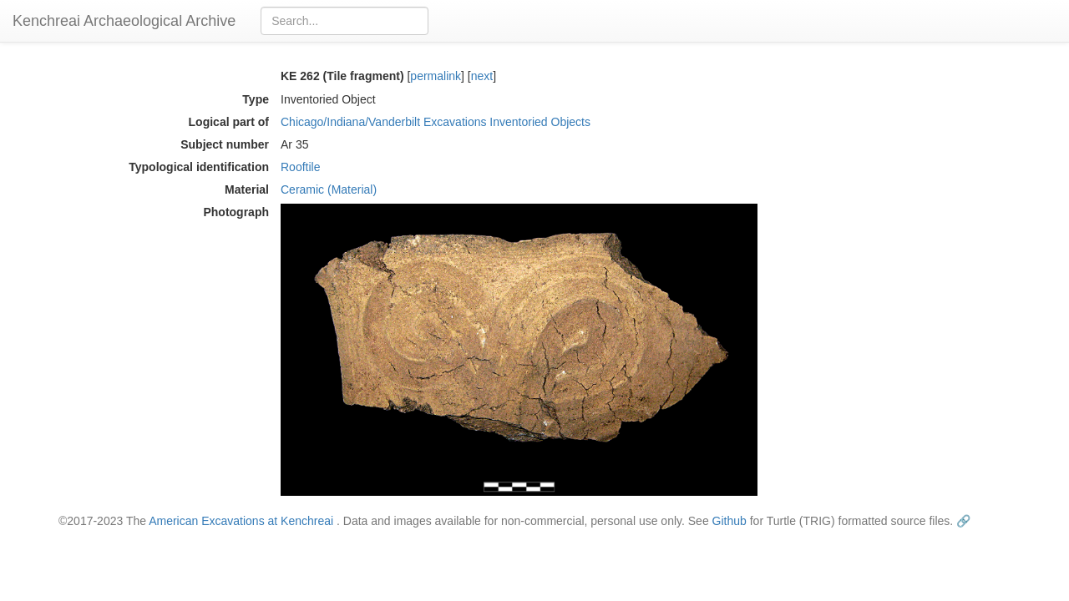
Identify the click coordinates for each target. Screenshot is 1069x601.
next (482, 76)
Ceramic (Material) (329, 189)
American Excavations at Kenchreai (241, 521)
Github (729, 521)
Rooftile (300, 167)
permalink (435, 76)
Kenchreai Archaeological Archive (124, 21)
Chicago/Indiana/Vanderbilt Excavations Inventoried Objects (435, 122)
